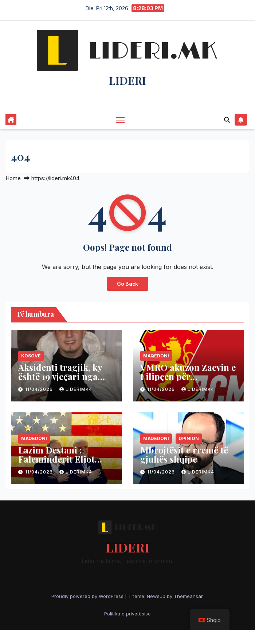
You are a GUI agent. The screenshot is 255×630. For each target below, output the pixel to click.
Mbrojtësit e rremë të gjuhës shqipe (184, 454)
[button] (227, 119)
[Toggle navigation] (120, 119)
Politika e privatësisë (127, 614)
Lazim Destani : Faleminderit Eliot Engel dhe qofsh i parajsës (56, 463)
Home (13, 178)
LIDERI (127, 80)
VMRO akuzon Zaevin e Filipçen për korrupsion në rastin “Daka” (188, 380)
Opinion (188, 438)
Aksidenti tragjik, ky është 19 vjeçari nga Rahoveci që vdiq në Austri (60, 380)
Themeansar (188, 596)
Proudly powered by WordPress (88, 596)
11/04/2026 (39, 389)
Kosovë (31, 355)
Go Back (127, 284)
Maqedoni (156, 355)
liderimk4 (75, 389)
